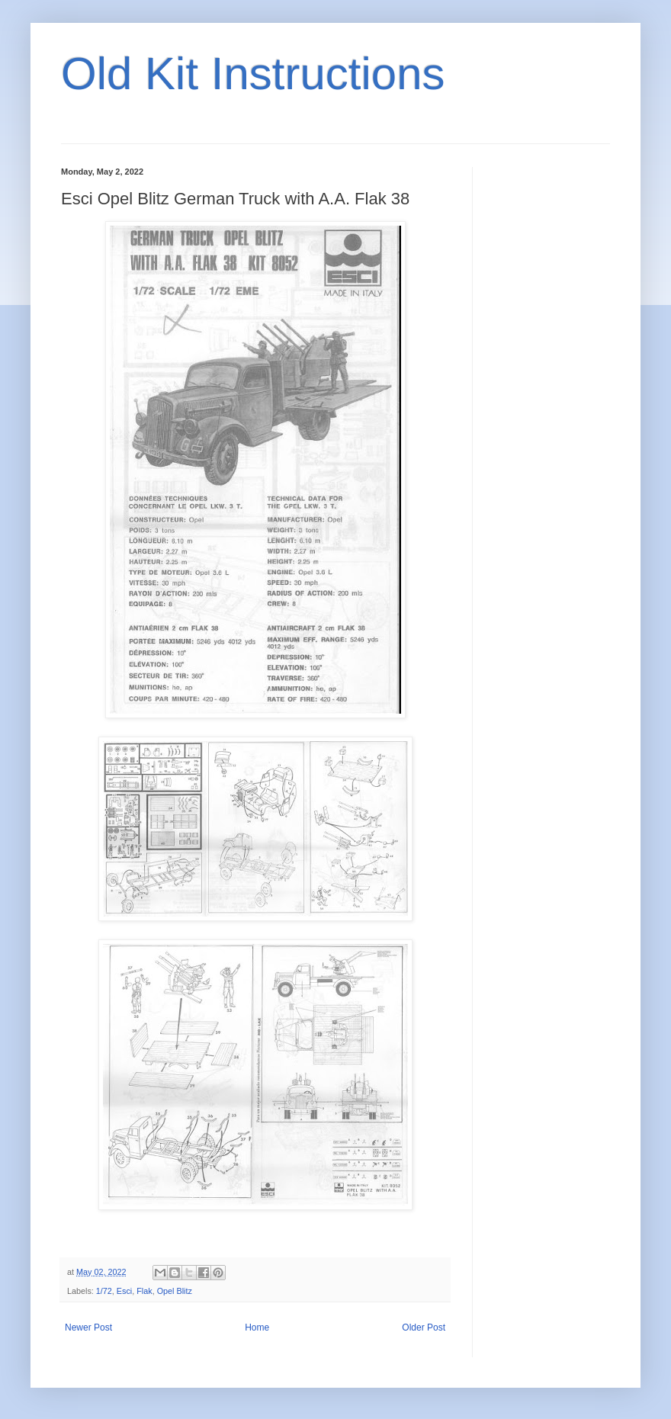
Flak (144, 1290)
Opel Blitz (174, 1290)
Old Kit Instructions (253, 73)
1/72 (104, 1290)
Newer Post (88, 1327)
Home (257, 1327)
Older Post (423, 1327)
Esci (124, 1290)
